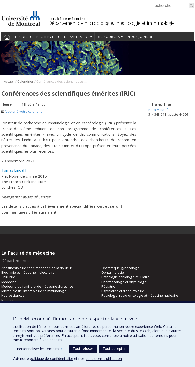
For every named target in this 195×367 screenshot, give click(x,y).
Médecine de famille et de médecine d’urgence (37, 286)
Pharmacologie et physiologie (124, 281)
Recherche (46, 36)
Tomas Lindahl (13, 170)
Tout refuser (83, 348)
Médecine (9, 281)
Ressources (108, 36)
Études (22, 36)
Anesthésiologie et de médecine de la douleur (36, 268)
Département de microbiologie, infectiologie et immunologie (111, 23)
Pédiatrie (108, 286)
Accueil (7, 36)
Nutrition (7, 300)
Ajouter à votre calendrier (22, 111)
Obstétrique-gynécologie (120, 268)
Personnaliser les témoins (40, 348)
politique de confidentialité (51, 358)
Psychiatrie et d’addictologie (122, 291)
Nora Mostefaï (159, 109)
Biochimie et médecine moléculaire (28, 272)
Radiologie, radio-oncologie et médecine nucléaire (139, 295)
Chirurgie (8, 277)
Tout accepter (114, 348)
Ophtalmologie (112, 272)
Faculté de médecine (66, 18)
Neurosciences (12, 295)
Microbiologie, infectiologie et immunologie (34, 291)
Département (76, 36)
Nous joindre (140, 36)
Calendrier (25, 81)
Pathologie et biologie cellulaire (125, 277)
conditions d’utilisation (104, 358)
